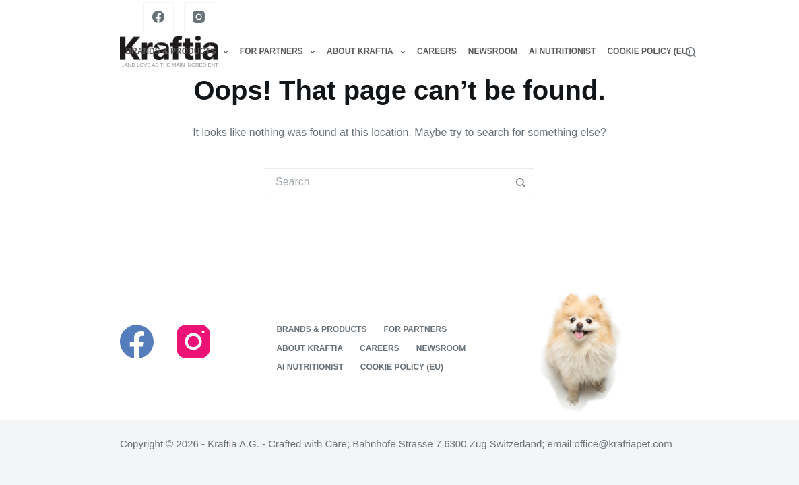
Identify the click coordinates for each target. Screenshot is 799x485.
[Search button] (520, 181)
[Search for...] (386, 181)
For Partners (280, 52)
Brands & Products (179, 52)
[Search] (691, 52)
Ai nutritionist (562, 51)
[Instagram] (199, 17)
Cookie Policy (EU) (648, 51)
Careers (437, 51)
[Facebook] (158, 17)
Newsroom (492, 51)
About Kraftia (369, 52)
